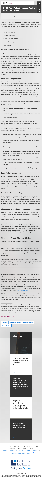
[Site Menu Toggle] (39, 3)
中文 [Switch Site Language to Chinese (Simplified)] (12, 3)
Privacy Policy (35, 450)
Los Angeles (6, 446)
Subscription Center (19, 452)
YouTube (21, 450)
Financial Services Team (22, 290)
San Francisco (12, 448)
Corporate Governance (15, 322)
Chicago (20, 446)
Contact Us (27, 450)
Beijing (24, 448)
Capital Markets (6, 325)
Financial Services (28, 322)
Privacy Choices (30, 452)
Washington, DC (34, 446)
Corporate (4, 322)
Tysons (18, 448)
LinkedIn (5, 450)
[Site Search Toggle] (35, 3)
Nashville (26, 446)
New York (14, 446)
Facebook (12, 450)
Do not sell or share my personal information (21, 453)
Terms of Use (10, 452)
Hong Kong (30, 448)
